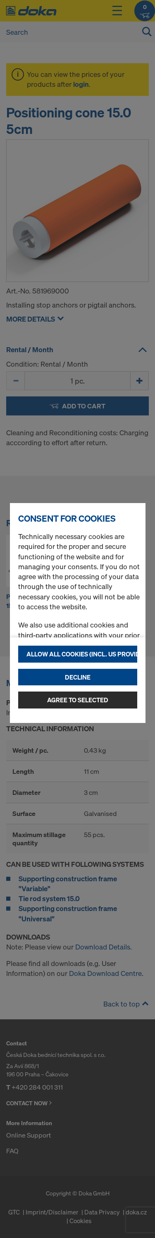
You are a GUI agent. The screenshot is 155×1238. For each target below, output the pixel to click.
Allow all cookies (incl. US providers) (81, 654)
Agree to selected (77, 700)
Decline (78, 677)
